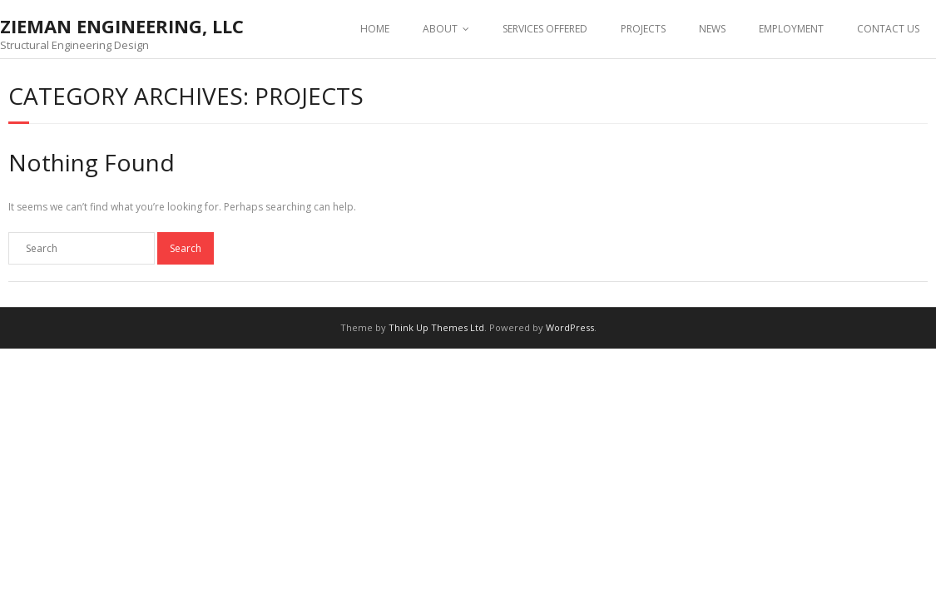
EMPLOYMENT (791, 29)
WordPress (570, 327)
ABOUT (440, 29)
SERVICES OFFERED (545, 29)
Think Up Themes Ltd (436, 327)
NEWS (712, 29)
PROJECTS (643, 29)
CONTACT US (888, 29)
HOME (374, 29)
